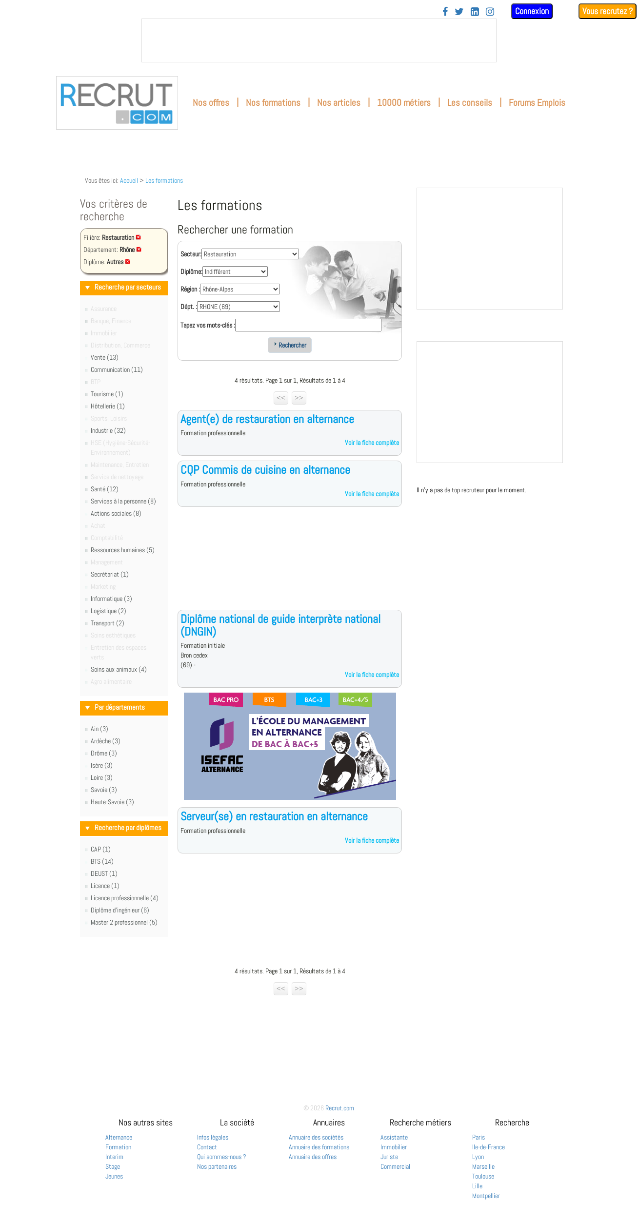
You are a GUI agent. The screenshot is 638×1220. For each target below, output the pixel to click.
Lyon (478, 1156)
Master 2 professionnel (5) (124, 922)
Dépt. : (188, 306)
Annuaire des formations (319, 1147)
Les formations (164, 180)
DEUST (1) (104, 873)
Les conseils (469, 103)
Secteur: (190, 254)
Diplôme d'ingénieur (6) (120, 910)
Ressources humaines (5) (123, 549)
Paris (478, 1137)
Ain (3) (99, 728)
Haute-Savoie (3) (112, 801)
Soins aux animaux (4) (119, 669)
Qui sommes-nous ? (221, 1156)
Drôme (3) (104, 753)
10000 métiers (404, 103)
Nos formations (273, 103)
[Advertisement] (290, 566)
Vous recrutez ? (607, 11)
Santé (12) (105, 488)
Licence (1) (105, 885)
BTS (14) (102, 861)
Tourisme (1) (107, 393)
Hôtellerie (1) (108, 406)
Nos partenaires (217, 1166)
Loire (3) (102, 777)
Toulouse (483, 1176)
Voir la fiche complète (372, 442)
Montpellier (486, 1195)
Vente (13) (105, 357)
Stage (112, 1166)
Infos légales (212, 1137)
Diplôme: (191, 271)
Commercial (395, 1166)
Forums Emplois (537, 103)
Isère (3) (102, 765)
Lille (477, 1185)
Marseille (483, 1166)
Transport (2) (107, 623)
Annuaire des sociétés (316, 1137)
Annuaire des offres (313, 1156)
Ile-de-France (488, 1147)
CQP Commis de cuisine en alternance (265, 469)
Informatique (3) (111, 598)
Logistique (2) (108, 610)
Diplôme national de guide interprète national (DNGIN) (280, 625)
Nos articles (338, 103)
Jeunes (114, 1176)
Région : (190, 289)
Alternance (118, 1137)
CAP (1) (101, 849)
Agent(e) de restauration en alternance (267, 418)
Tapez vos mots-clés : (207, 325)
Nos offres (211, 103)
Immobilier (393, 1147)
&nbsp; (319, 40)
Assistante (394, 1137)
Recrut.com (339, 1108)
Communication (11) (117, 369)
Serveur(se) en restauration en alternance (274, 816)
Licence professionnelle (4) (125, 897)
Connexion (532, 11)
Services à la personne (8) (123, 501)
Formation (118, 1147)
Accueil (129, 180)
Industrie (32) (108, 430)
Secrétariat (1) (110, 574)
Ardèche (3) (105, 740)
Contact (207, 1147)
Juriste (389, 1156)
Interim (114, 1156)
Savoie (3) (104, 789)
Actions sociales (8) (116, 513)
